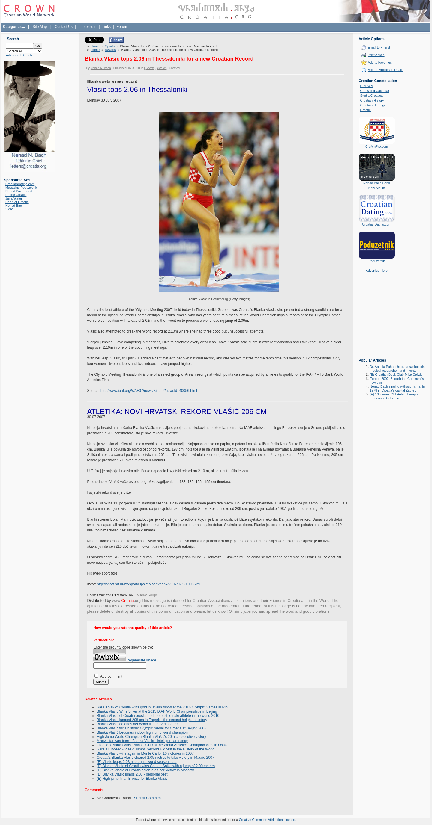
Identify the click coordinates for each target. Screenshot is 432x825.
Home (95, 46)
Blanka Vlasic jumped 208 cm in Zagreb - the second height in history (152, 720)
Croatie (365, 110)
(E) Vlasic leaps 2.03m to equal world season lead (136, 762)
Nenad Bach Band (18, 191)
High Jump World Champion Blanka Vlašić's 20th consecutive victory (151, 737)
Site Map (40, 27)
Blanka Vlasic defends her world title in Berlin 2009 (137, 724)
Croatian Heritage (373, 105)
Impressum (87, 27)
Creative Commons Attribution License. (267, 819)
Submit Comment (148, 798)
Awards (110, 50)
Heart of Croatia (17, 202)
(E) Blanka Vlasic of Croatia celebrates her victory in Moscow (145, 770)
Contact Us (64, 27)
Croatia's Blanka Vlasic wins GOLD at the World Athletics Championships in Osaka (163, 745)
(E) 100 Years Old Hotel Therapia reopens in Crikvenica (394, 396)
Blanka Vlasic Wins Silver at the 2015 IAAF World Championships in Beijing (157, 711)
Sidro (9, 209)
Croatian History (372, 100)
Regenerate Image (141, 660)
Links (106, 27)
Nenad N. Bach (101, 68)
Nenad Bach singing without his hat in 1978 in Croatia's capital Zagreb (397, 388)
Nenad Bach (14, 205)
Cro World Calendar (374, 91)
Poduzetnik (376, 261)
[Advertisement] (377, 320)
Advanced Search (19, 55)
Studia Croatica (371, 95)
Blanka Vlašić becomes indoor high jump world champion (142, 732)
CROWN (366, 86)
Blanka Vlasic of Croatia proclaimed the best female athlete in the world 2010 (158, 716)
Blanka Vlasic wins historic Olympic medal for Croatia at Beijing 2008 (151, 728)
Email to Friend (379, 47)
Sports (110, 46)
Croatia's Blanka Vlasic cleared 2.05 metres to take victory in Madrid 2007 (155, 758)
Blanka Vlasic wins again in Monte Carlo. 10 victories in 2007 (145, 753)
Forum (122, 27)
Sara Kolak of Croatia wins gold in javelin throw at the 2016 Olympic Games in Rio (162, 707)
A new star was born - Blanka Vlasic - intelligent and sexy (142, 741)
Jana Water (13, 198)
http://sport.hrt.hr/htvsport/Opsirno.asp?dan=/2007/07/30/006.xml (148, 584)
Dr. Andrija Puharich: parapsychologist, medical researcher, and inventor (398, 368)
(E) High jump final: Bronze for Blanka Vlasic (132, 778)
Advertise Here (377, 270)
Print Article (376, 55)
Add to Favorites (380, 62)
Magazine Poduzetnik (21, 187)
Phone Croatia (15, 195)
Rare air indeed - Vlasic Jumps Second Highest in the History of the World (155, 749)
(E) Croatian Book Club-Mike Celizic (396, 374)
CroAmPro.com (376, 146)
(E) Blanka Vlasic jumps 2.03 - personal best (132, 774)
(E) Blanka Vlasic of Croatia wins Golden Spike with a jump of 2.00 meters (156, 766)
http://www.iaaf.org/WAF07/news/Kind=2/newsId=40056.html (148, 391)
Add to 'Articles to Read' (385, 70)
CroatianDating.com (19, 184)
